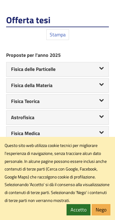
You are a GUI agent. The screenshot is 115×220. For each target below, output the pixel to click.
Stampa (58, 34)
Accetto (78, 209)
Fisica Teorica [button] (57, 101)
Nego (101, 209)
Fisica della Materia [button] (57, 85)
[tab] (57, 69)
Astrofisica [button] (57, 117)
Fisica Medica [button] (57, 133)
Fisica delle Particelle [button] (57, 69)
